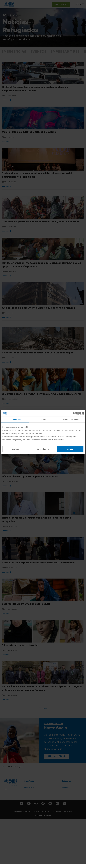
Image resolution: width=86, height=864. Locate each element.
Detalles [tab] (43, 419)
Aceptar (70, 449)
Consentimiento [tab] (15, 419)
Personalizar (43, 449)
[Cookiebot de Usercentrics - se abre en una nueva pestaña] (74, 413)
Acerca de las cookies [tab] (71, 419)
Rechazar (15, 449)
